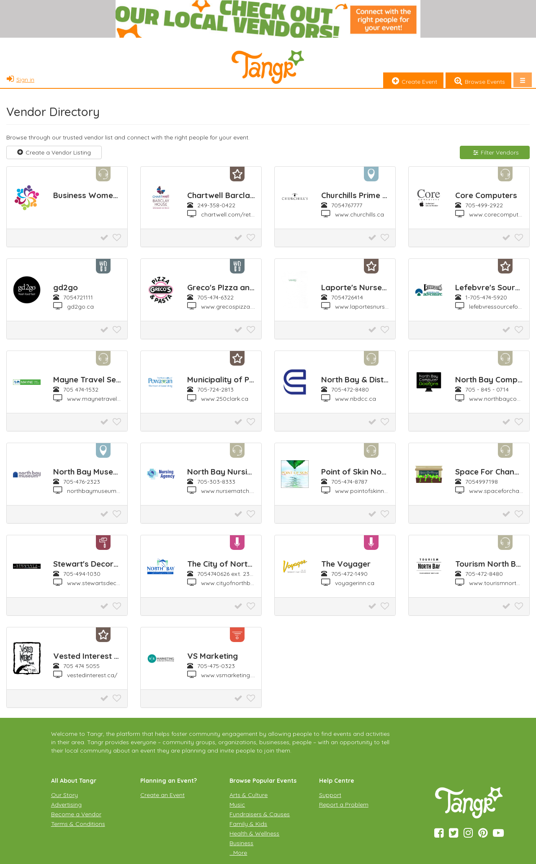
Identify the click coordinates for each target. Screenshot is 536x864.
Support (330, 795)
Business (241, 843)
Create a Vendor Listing (54, 152)
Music (237, 804)
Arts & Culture (248, 795)
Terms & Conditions (78, 824)
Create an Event (162, 795)
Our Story (64, 795)
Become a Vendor (76, 814)
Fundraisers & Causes (259, 814)
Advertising (66, 804)
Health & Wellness (254, 833)
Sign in (19, 79)
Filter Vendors (495, 152)
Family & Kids (248, 824)
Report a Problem (343, 804)
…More (238, 852)
